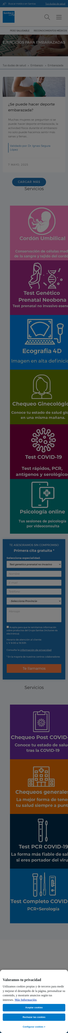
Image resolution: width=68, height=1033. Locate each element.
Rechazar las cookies (34, 1017)
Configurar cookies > (34, 1027)
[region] (34, 1001)
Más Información (26, 1000)
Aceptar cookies (34, 1007)
